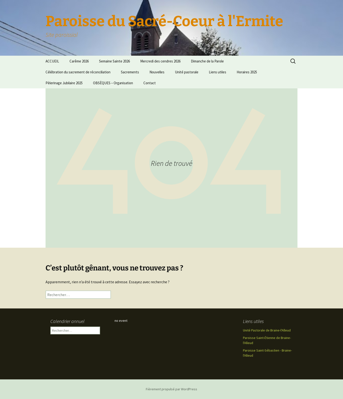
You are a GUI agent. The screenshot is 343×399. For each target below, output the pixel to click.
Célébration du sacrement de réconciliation (78, 72)
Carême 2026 (79, 61)
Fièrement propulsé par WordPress (171, 389)
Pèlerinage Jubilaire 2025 (64, 83)
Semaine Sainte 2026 (114, 61)
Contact (149, 83)
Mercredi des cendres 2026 (160, 61)
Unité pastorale (186, 72)
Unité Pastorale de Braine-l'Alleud (267, 330)
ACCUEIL (52, 61)
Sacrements (130, 72)
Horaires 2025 (247, 72)
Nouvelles (156, 72)
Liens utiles (217, 72)
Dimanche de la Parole (207, 61)
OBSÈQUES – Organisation (113, 83)
